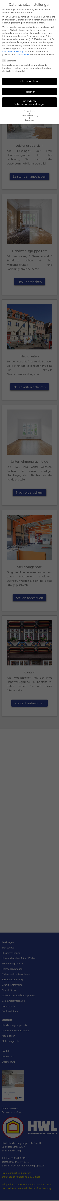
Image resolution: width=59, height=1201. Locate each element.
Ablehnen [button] (29, 90)
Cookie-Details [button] (29, 109)
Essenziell (10, 59)
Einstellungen (23, 52)
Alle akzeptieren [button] (29, 79)
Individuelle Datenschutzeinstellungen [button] (29, 100)
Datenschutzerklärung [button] (29, 114)
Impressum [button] (29, 118)
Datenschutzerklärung (12, 49)
